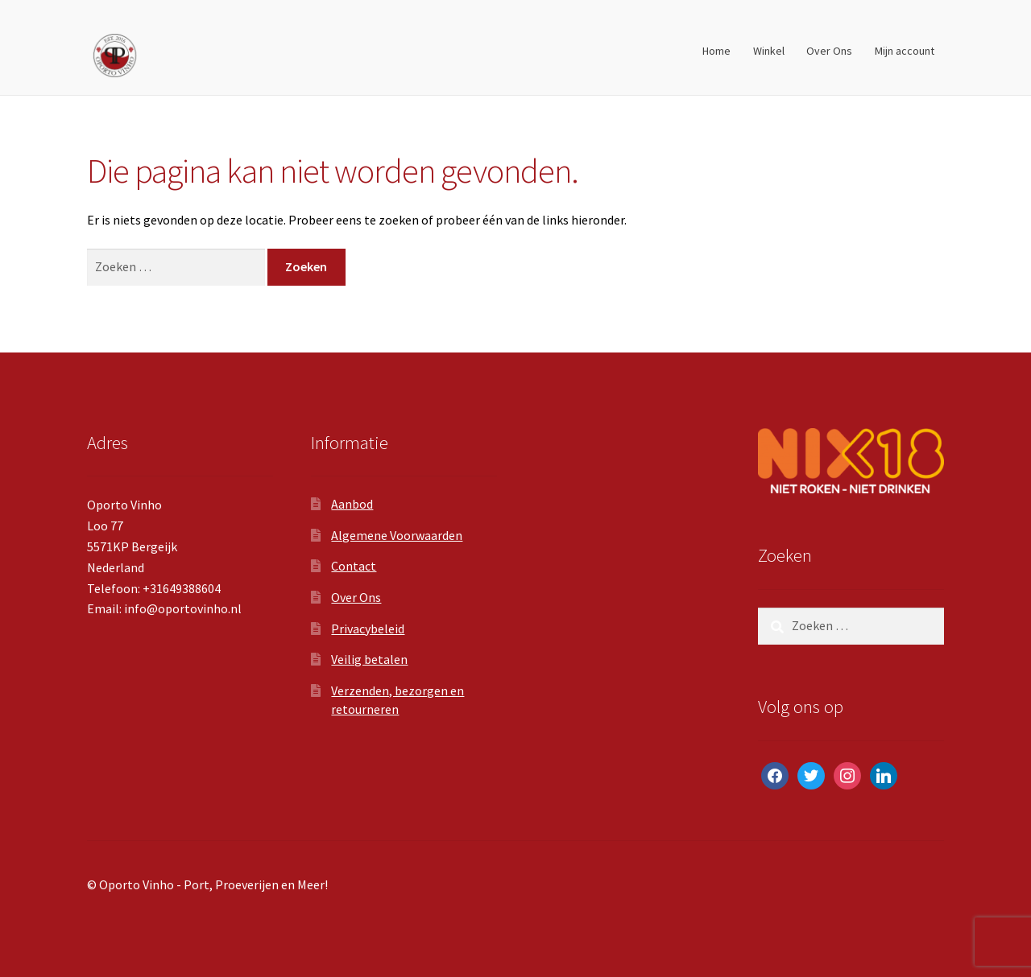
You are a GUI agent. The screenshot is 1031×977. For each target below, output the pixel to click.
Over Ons (829, 50)
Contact (353, 566)
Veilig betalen (369, 659)
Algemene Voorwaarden (396, 535)
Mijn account (904, 50)
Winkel (769, 50)
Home (716, 50)
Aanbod (352, 504)
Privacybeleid (367, 628)
